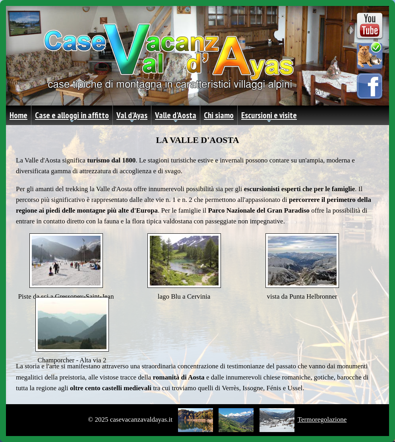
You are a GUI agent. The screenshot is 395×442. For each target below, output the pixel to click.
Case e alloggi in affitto (72, 117)
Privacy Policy (68, 419)
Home (18, 115)
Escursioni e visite (269, 117)
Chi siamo (219, 115)
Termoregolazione (322, 419)
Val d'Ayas (131, 117)
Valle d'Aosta (175, 117)
